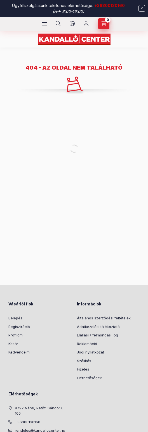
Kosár (13, 343)
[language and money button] (72, 23)
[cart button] (103, 23)
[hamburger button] (44, 23)
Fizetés (83, 369)
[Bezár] (141, 8)
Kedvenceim (19, 352)
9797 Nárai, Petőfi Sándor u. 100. (39, 411)
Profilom (15, 335)
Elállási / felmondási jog (97, 335)
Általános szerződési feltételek (104, 318)
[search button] (58, 23)
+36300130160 (109, 5)
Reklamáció (87, 343)
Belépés (15, 318)
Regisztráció (19, 326)
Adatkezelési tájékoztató (98, 326)
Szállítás (84, 361)
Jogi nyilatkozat (90, 352)
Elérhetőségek (89, 378)
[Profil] (86, 23)
